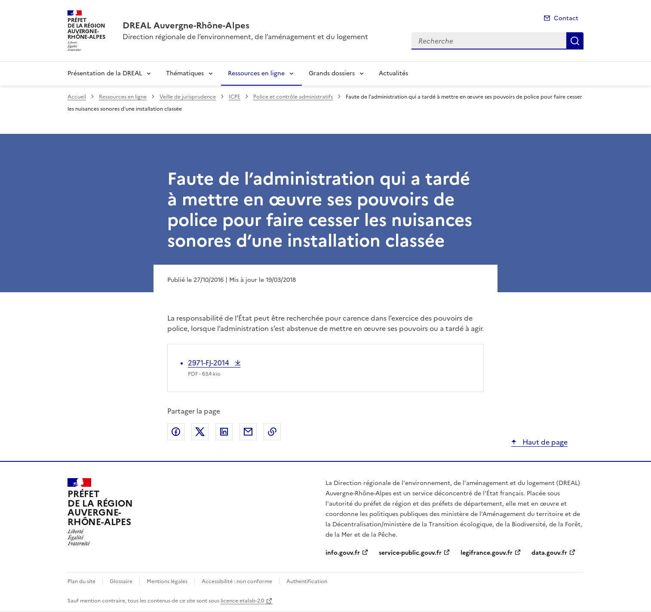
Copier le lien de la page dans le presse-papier (272, 431)
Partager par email (248, 431)
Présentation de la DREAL (105, 73)
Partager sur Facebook (175, 431)
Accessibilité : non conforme (237, 581)
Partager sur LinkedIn (224, 431)
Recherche (574, 40)
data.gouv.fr (549, 552)
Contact (566, 18)
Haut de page (544, 442)
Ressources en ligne (256, 73)
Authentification (306, 581)
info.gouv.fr (343, 552)
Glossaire (121, 581)
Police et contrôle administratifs (293, 97)
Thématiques (185, 73)
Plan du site (81, 581)
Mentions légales (167, 581)
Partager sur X (200, 431)
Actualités (393, 73)
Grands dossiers (332, 73)
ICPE (234, 97)
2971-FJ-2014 (209, 363)
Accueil (77, 97)
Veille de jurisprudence (188, 97)
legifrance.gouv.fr (487, 552)
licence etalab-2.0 (242, 601)
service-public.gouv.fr (410, 552)
